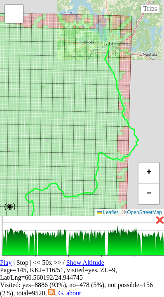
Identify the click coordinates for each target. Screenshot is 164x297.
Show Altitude (85, 262)
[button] (14, 14)
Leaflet (107, 212)
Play (6, 262)
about (73, 293)
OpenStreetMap (144, 212)
